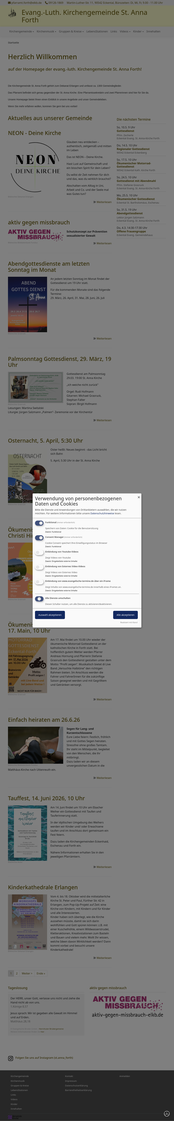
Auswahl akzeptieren (50, 614)
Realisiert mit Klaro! (129, 622)
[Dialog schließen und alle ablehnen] (138, 495)
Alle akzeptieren (125, 614)
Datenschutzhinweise (102, 513)
